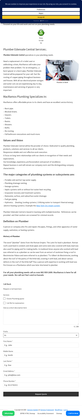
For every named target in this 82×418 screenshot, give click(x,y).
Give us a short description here (15, 308)
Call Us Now (73, 413)
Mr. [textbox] (5, 335)
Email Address (9, 371)
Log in (65, 410)
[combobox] (41, 335)
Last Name (8, 361)
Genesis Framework (47, 410)
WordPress (58, 410)
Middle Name (8, 351)
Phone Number (9, 381)
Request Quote (41, 394)
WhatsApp (8, 413)
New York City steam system (48, 205)
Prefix (5, 331)
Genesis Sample (32, 410)
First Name (8, 341)
